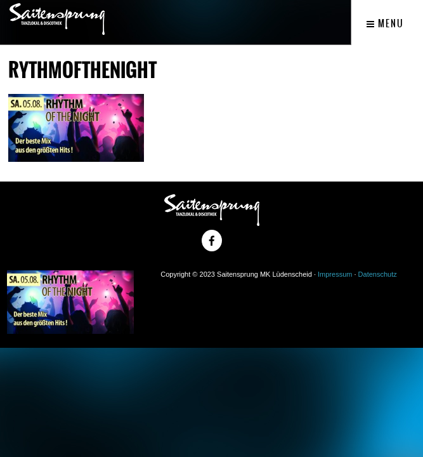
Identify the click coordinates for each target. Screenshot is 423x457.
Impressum (335, 274)
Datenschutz (377, 274)
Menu (385, 23)
